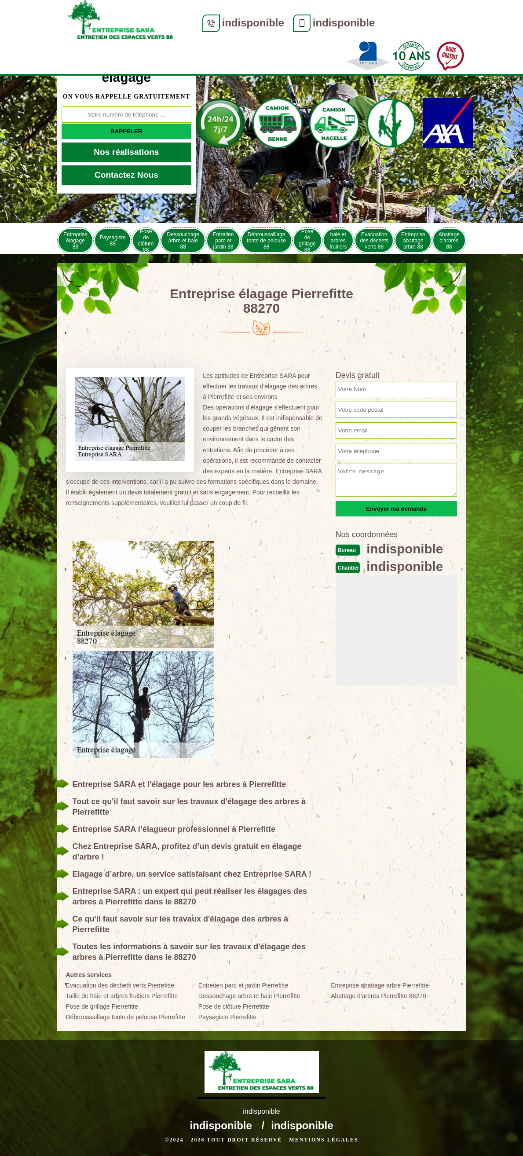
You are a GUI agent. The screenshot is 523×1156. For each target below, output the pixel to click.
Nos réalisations (126, 152)
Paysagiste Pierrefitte (227, 1017)
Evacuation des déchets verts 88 (374, 240)
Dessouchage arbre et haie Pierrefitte (249, 995)
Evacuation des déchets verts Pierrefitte (120, 985)
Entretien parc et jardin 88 (223, 240)
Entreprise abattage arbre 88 (413, 240)
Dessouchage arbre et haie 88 (183, 240)
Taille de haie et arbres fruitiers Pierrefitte (122, 995)
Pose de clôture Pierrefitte (233, 1006)
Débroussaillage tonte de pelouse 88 (266, 240)
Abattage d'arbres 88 (449, 240)
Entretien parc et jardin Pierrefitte (243, 985)
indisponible (253, 23)
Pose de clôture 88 (146, 240)
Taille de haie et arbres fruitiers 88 (338, 240)
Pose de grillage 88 (307, 240)
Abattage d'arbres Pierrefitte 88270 (378, 995)
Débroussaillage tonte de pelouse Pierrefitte (126, 1017)
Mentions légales (323, 1140)
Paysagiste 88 (113, 240)
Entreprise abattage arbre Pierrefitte (380, 985)
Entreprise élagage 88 (75, 240)
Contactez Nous (126, 174)
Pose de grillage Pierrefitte (102, 1006)
